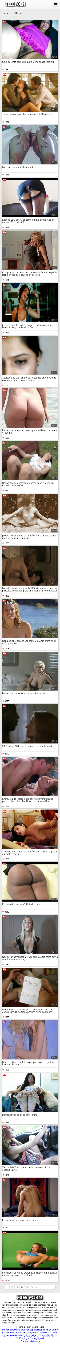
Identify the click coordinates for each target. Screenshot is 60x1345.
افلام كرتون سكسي (35, 1338)
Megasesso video (36, 1332)
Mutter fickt (8, 1329)
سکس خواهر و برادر (33, 1335)
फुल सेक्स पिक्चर (16, 1335)
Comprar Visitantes (30, 1341)
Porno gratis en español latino (29, 1329)
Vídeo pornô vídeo (18, 1332)
